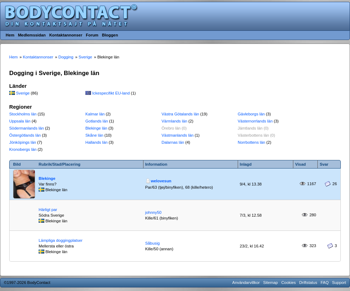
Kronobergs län (22, 149)
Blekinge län (96, 128)
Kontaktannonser (65, 35)
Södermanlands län (26, 128)
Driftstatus (308, 282)
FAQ (325, 282)
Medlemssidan (32, 35)
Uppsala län (19, 121)
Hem (10, 35)
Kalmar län (95, 114)
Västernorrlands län (255, 121)
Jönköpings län (22, 142)
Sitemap (270, 282)
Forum (92, 35)
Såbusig (152, 243)
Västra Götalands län (180, 114)
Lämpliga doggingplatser (61, 240)
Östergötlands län (25, 135)
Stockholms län (22, 114)
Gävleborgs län (251, 114)
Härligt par (48, 209)
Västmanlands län (177, 135)
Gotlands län (96, 121)
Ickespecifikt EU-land (111, 93)
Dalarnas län (173, 142)
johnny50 (153, 212)
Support (339, 282)
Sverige (23, 93)
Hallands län (96, 142)
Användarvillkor (246, 282)
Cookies (288, 282)
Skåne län (94, 135)
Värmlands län (174, 121)
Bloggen (110, 35)
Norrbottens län (251, 142)
